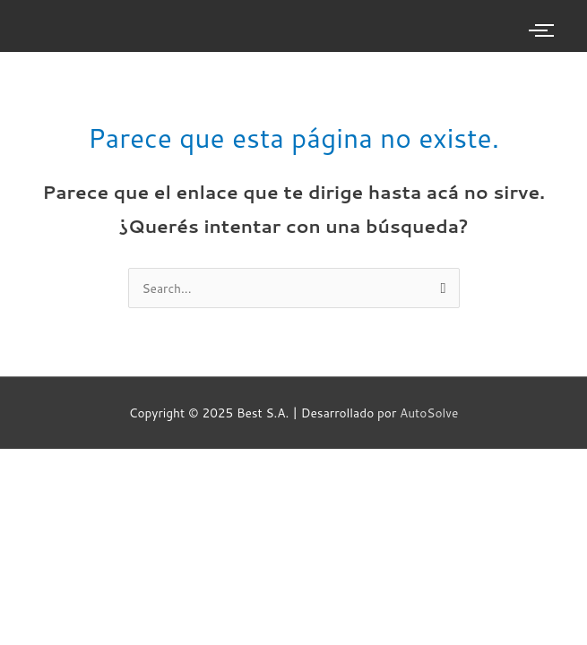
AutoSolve (429, 412)
